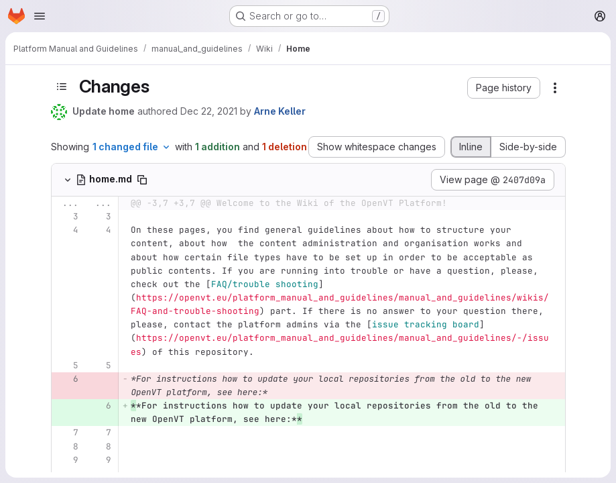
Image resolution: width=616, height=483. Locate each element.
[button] (503, 88)
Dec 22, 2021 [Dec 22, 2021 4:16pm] (208, 111)
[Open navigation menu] (39, 16)
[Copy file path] (142, 180)
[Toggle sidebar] (61, 87)
